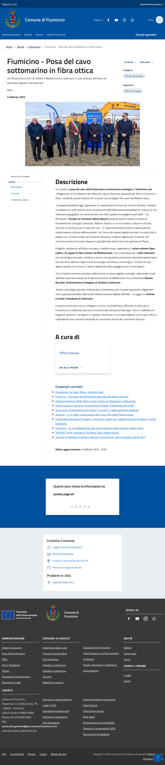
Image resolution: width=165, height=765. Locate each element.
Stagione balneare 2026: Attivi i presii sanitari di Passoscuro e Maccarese (95, 401)
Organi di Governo (12, 648)
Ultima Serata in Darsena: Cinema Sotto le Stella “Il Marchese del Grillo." (95, 406)
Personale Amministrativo (16, 677)
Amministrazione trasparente (99, 699)
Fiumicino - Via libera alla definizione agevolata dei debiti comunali (92, 397)
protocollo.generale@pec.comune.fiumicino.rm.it (29, 726)
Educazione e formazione (96, 647)
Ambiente (88, 659)
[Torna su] (157, 757)
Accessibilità (17, 754)
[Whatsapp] (130, 20)
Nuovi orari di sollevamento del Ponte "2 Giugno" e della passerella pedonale (97, 410)
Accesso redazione (153, 759)
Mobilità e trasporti (53, 682)
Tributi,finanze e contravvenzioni (101, 653)
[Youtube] (114, 20)
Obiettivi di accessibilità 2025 (99, 728)
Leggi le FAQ (49, 705)
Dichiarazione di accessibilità (98, 723)
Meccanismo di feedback (96, 734)
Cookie (43, 754)
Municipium (155, 754)
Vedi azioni (147, 62)
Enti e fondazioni (11, 665)
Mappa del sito (59, 754)
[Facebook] (106, 20)
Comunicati (34, 47)
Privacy (32, 754)
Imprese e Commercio (54, 665)
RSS (4, 754)
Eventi (127, 681)
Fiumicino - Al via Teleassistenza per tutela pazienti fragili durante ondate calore (99, 428)
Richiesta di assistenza (55, 717)
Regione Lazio (9, 4)
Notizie (127, 648)
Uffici (5, 659)
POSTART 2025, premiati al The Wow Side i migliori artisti (87, 433)
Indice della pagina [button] (20, 176)
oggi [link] (81, 205)
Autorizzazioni (91, 671)
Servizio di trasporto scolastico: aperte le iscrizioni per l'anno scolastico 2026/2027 (100, 437)
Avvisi (127, 659)
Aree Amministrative (13, 653)
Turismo (47, 677)
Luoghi (127, 675)
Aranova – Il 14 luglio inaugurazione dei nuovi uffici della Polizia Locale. (94, 415)
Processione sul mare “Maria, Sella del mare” (79, 392)
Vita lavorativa (50, 659)
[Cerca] (159, 20)
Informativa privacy (93, 711)
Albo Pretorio (90, 705)
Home (9, 47)
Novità (20, 47)
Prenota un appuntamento (57, 699)
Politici (5, 671)
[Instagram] (122, 20)
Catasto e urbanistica (54, 671)
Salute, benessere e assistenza (100, 665)
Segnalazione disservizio (56, 711)
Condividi (130, 62)
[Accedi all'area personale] (151, 4)
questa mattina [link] (127, 219)
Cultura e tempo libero (55, 653)
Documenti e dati (11, 682)
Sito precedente (51, 723)
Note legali (89, 717)
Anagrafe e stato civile (55, 648)
